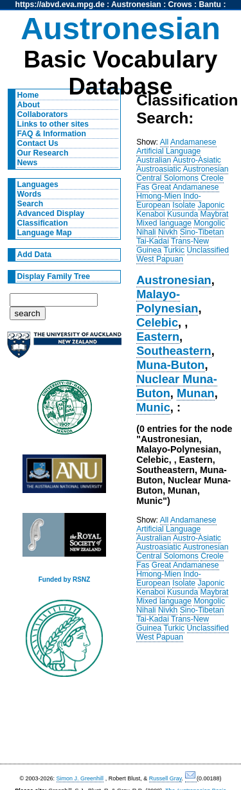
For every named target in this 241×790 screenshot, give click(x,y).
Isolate (183, 205)
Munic (153, 407)
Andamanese (193, 142)
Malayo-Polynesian (167, 301)
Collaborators (42, 114)
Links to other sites (53, 124)
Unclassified (208, 250)
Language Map (44, 232)
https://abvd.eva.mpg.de (60, 4)
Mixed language (164, 223)
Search (30, 203)
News (27, 162)
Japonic (211, 205)
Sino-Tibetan (202, 232)
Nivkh (167, 232)
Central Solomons (167, 178)
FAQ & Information (51, 133)
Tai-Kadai (152, 241)
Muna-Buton (170, 365)
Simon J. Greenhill (80, 778)
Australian (153, 160)
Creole (212, 178)
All (164, 142)
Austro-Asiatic (197, 160)
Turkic (174, 250)
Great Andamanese (185, 187)
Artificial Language (168, 151)
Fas (142, 187)
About (28, 104)
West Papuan (159, 259)
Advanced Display (51, 213)
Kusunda (182, 214)
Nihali (146, 232)
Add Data (34, 254)
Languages (37, 184)
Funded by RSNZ (65, 579)
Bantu (210, 4)
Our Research (43, 152)
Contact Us (37, 143)
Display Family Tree (54, 276)
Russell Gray (165, 778)
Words (29, 194)
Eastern (157, 336)
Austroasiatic (158, 169)
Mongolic (209, 223)
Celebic (157, 322)
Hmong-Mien (158, 196)
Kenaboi (150, 214)
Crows (180, 4)
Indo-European (168, 201)
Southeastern (173, 350)
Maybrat (215, 214)
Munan (196, 393)
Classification (42, 223)
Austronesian (136, 4)
